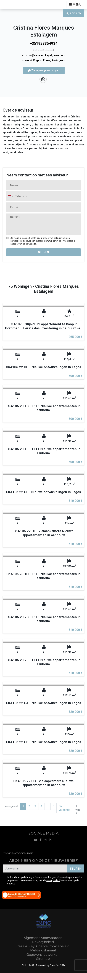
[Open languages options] (75, 4)
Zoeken (73, 13)
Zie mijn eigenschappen (43, 70)
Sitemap (43, 959)
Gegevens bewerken (43, 955)
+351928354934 (43, 43)
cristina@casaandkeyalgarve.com (43, 55)
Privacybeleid (68, 241)
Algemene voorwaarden (43, 938)
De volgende (64, 808)
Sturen (43, 252)
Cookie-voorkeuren (18, 853)
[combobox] (10, 196)
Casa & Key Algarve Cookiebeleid (43, 946)
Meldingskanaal (43, 950)
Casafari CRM (57, 965)
